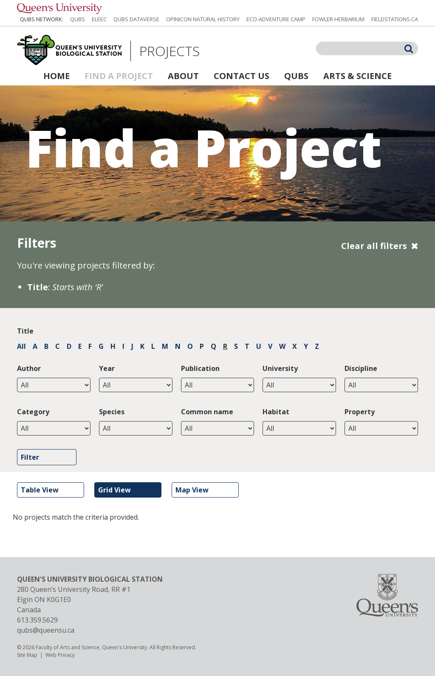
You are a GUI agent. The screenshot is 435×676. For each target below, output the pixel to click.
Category (33, 411)
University (280, 368)
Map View (192, 490)
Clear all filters (374, 246)
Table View (40, 490)
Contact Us (241, 76)
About (183, 76)
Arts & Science (357, 76)
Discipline (361, 368)
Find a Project (119, 76)
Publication (200, 368)
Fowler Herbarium (338, 19)
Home (56, 76)
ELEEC (99, 19)
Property (360, 411)
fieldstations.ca (394, 19)
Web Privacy (60, 655)
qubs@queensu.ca (45, 630)
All (21, 346)
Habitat (276, 411)
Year (107, 368)
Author (29, 368)
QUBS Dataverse (136, 19)
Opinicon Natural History (203, 19)
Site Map (27, 655)
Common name (207, 411)
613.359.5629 (37, 620)
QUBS (77, 19)
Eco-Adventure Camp (275, 19)
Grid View (114, 490)
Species (111, 411)
